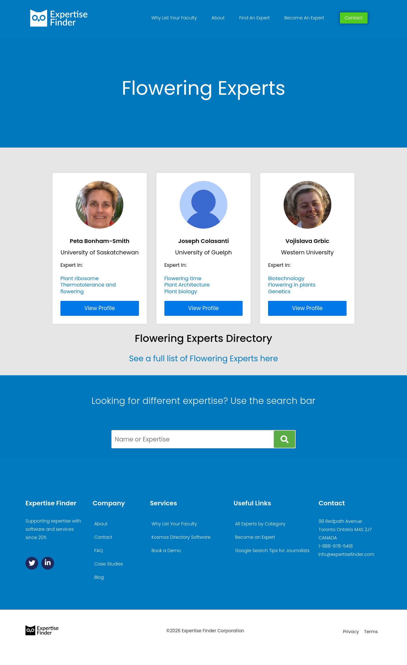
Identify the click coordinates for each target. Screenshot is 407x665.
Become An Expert (304, 18)
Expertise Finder (50, 503)
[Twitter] (31, 563)
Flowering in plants (291, 284)
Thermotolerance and (88, 284)
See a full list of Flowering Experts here (203, 358)
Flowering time (183, 278)
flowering (72, 291)
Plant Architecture (187, 284)
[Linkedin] (47, 563)
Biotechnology (286, 278)
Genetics (279, 291)
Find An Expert (254, 18)
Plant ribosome (79, 278)
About (217, 18)
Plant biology (180, 291)
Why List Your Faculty (174, 18)
